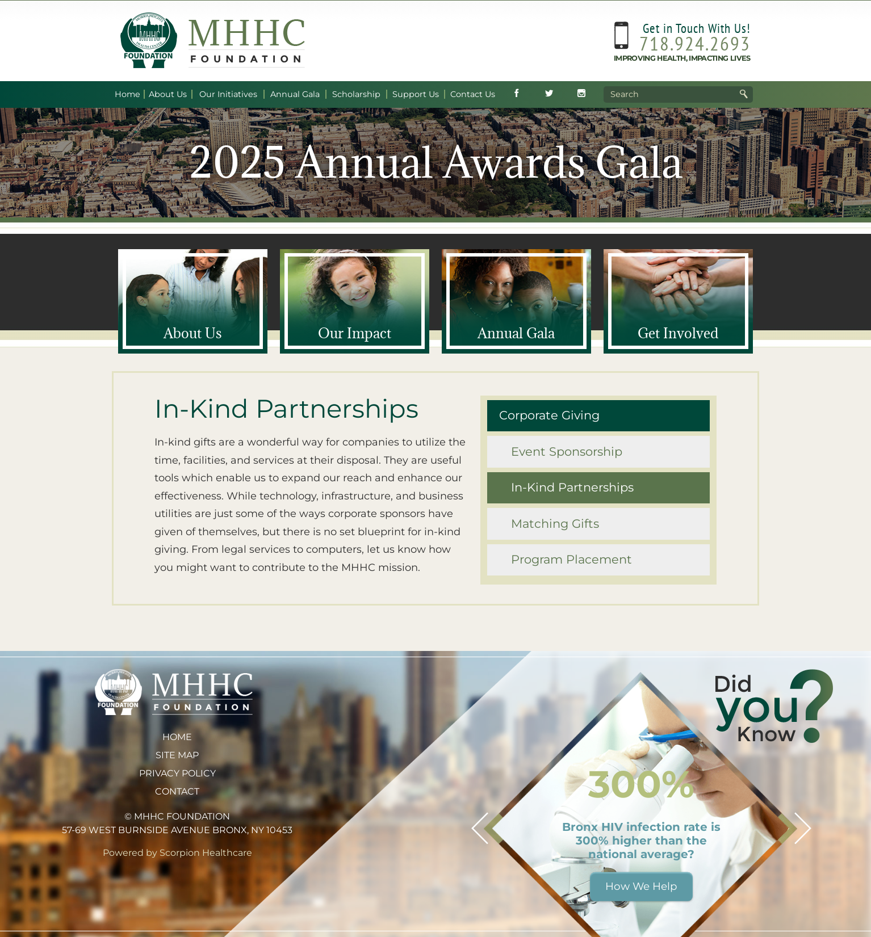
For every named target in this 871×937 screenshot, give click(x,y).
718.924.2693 (695, 43)
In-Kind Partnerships (572, 487)
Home (177, 737)
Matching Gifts (555, 523)
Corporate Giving (549, 415)
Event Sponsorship (566, 451)
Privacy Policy (177, 773)
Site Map (177, 755)
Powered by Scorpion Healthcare (177, 852)
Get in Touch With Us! (697, 28)
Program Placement (571, 559)
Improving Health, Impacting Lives (682, 58)
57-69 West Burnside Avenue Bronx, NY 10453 (177, 830)
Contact (177, 791)
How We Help (641, 886)
